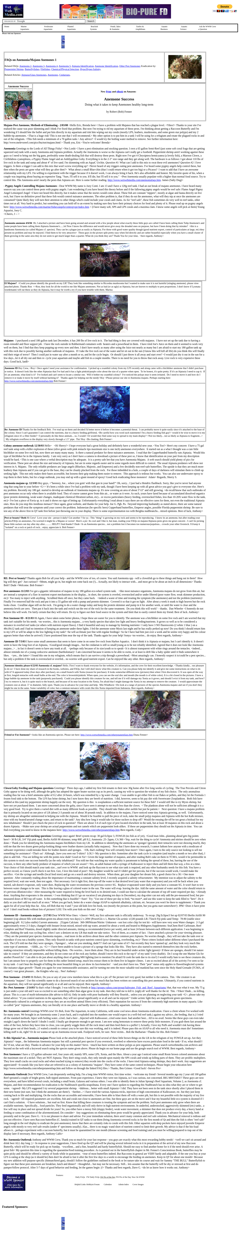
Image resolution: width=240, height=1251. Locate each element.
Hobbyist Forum (93, 1184)
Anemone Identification (106, 66)
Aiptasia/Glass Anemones (33, 75)
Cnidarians (64, 75)
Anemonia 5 (65, 66)
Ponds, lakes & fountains (115, 27)
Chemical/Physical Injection (65, 69)
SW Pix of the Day (107, 1177)
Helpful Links (80, 1184)
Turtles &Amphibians (140, 27)
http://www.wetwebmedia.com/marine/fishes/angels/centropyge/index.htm (49, 206)
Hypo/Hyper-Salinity (90, 69)
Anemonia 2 (25, 66)
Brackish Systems (94, 27)
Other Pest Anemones (129, 66)
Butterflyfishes (32, 69)
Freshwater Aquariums (48, 27)
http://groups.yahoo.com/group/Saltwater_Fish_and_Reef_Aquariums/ (128, 987)
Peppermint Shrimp (14, 69)
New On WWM (138, 1177)
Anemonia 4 (52, 66)
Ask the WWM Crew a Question (207, 27)
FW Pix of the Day (123, 1177)
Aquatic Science (183, 27)
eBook (119, 91)
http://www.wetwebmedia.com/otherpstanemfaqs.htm (106, 734)
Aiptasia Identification (83, 66)
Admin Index (123, 1184)
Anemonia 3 (38, 66)
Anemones (53, 75)
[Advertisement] (223, 75)
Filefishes (45, 69)
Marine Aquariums (24, 27)
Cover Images (138, 1184)
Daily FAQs (80, 1177)
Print (109, 91)
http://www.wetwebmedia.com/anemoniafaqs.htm (134, 180)
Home (6, 26)
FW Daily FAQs (93, 1177)
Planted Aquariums (71, 27)
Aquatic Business (164, 27)
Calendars (108, 1184)
